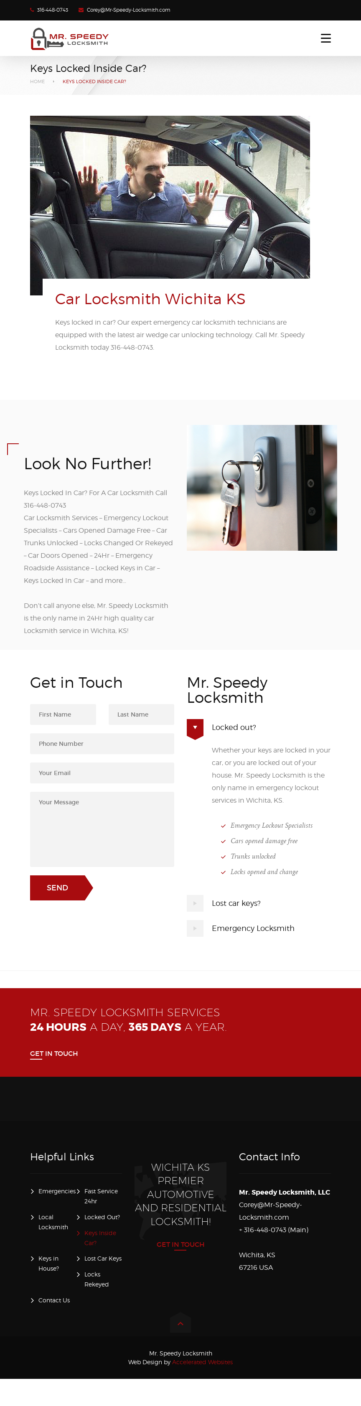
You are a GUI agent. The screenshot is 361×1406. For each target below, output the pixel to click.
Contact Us (54, 1300)
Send (57, 887)
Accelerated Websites (180, 1361)
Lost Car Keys (103, 1258)
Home (37, 81)
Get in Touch (54, 1053)
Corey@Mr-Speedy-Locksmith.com (128, 10)
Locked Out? (102, 1216)
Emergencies (57, 1191)
